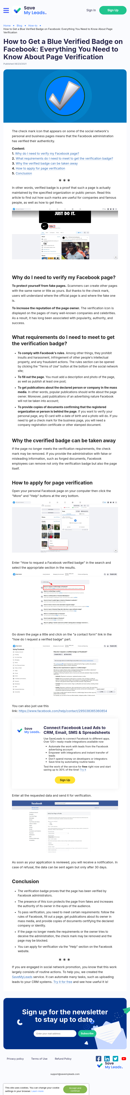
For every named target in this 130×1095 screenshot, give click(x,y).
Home (7, 25)
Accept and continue (75, 1089)
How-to (32, 25)
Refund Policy (63, 1058)
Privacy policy (15, 1058)
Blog (19, 25)
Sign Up (112, 10)
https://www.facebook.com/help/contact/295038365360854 (63, 711)
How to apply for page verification (40, 168)
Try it (83, 769)
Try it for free (62, 982)
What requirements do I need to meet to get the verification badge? (64, 158)
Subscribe (87, 1033)
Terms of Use (39, 1058)
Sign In (91, 10)
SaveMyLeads (22, 977)
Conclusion (24, 173)
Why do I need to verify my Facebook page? (47, 153)
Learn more (38, 1091)
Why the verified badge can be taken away (47, 163)
